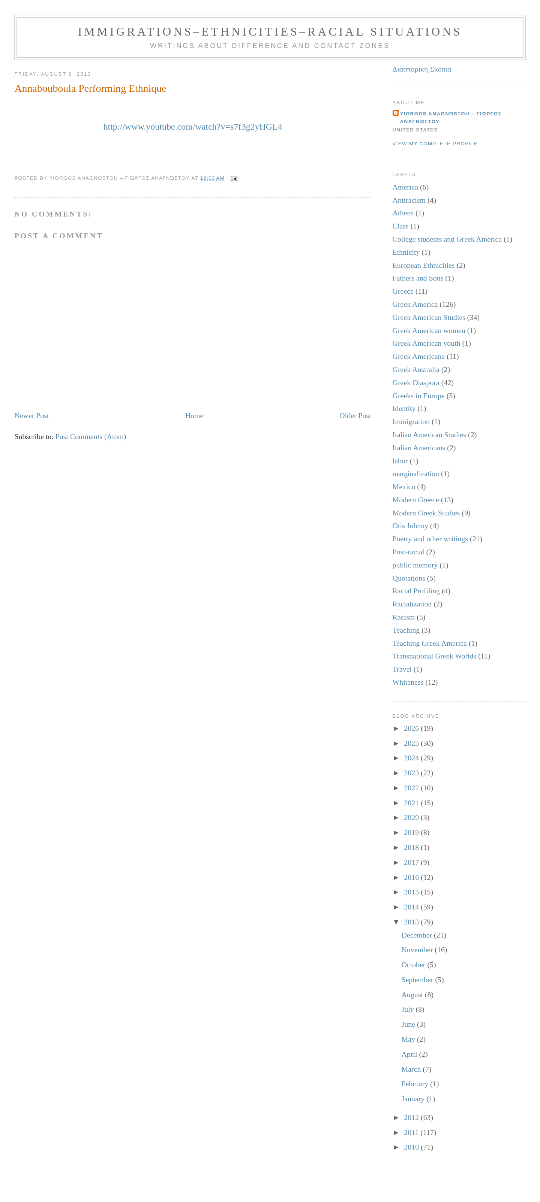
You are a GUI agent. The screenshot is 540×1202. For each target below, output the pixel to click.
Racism (404, 617)
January (413, 1098)
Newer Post (31, 415)
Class (401, 226)
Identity (404, 408)
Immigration (411, 421)
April (410, 1054)
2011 (412, 1132)
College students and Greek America (447, 239)
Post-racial (408, 552)
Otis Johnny (411, 525)
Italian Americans (419, 447)
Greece (403, 291)
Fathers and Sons (418, 278)
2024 (412, 758)
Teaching (406, 630)
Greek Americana (419, 356)
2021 (412, 803)
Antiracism (409, 200)
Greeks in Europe (419, 395)
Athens (403, 213)
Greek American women (429, 330)
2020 (412, 817)
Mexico (404, 486)
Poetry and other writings (430, 539)
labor (400, 461)
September (418, 979)
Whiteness (408, 682)
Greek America (415, 304)
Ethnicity (406, 252)
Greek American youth (426, 343)
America (405, 187)
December (417, 935)
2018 (412, 847)
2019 (412, 832)
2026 (412, 728)
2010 (412, 1147)
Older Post (355, 415)
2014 (412, 907)
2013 (412, 922)
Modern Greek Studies (426, 513)
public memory (415, 565)
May (409, 1039)
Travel (402, 669)
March (412, 1069)
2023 (412, 773)
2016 (412, 877)
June (409, 1024)
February (415, 1084)
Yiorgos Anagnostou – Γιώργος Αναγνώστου (451, 117)
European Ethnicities (424, 265)
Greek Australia (416, 369)
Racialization (412, 604)
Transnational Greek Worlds (435, 656)
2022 (412, 788)
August (412, 994)
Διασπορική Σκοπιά (422, 69)
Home (194, 415)
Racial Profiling (416, 591)
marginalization (416, 473)
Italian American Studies (429, 434)
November (418, 949)
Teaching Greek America (430, 643)
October (414, 964)
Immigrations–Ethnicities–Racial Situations (270, 31)
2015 (412, 892)
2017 (412, 862)
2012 (412, 1117)
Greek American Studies (429, 317)
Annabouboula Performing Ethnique (90, 88)
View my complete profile (435, 143)
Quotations (409, 578)
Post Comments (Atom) (91, 436)
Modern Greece (416, 500)
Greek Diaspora (416, 382)
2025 (412, 743)
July (408, 1009)
